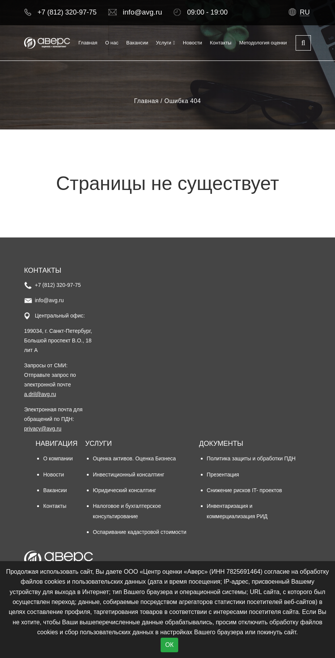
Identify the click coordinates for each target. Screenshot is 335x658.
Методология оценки (263, 43)
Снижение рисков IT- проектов (244, 490)
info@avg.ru (142, 12)
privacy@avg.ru (42, 429)
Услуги (163, 43)
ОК (169, 645)
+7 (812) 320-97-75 (67, 12)
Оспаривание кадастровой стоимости (140, 532)
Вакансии (137, 43)
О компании (58, 458)
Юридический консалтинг (124, 490)
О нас (112, 43)
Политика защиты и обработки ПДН (251, 458)
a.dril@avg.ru (40, 394)
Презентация (223, 474)
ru (305, 12)
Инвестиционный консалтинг (128, 474)
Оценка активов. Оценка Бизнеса (134, 458)
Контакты (220, 43)
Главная (87, 43)
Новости (192, 43)
